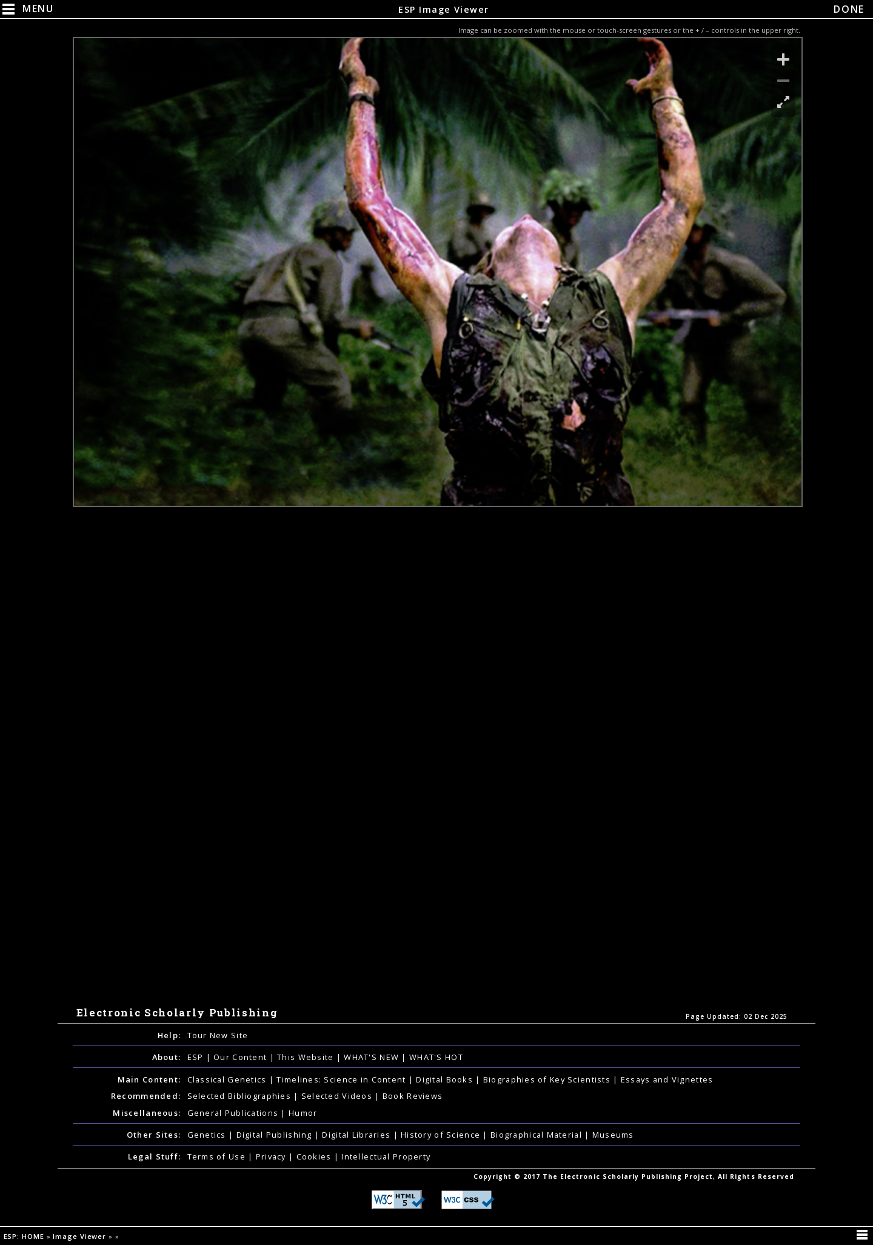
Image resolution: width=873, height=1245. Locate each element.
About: (166, 1057)
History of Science (442, 1134)
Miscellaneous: (147, 1112)
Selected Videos (338, 1095)
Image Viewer (81, 1236)
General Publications (234, 1112)
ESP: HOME (25, 1236)
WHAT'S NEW (372, 1057)
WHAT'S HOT (436, 1057)
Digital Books (445, 1079)
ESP (196, 1057)
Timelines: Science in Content (342, 1079)
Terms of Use (218, 1156)
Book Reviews (413, 1095)
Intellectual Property (385, 1156)
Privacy (272, 1156)
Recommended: (146, 1095)
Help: (169, 1035)
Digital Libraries (357, 1134)
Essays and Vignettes (667, 1079)
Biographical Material (537, 1134)
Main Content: (149, 1079)
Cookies (315, 1156)
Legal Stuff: (154, 1156)
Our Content (241, 1057)
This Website (306, 1057)
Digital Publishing (275, 1134)
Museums (613, 1134)
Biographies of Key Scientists (548, 1079)
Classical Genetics (228, 1079)
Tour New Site (218, 1035)
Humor (303, 1112)
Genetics (208, 1134)
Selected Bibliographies (240, 1095)
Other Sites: (154, 1134)
